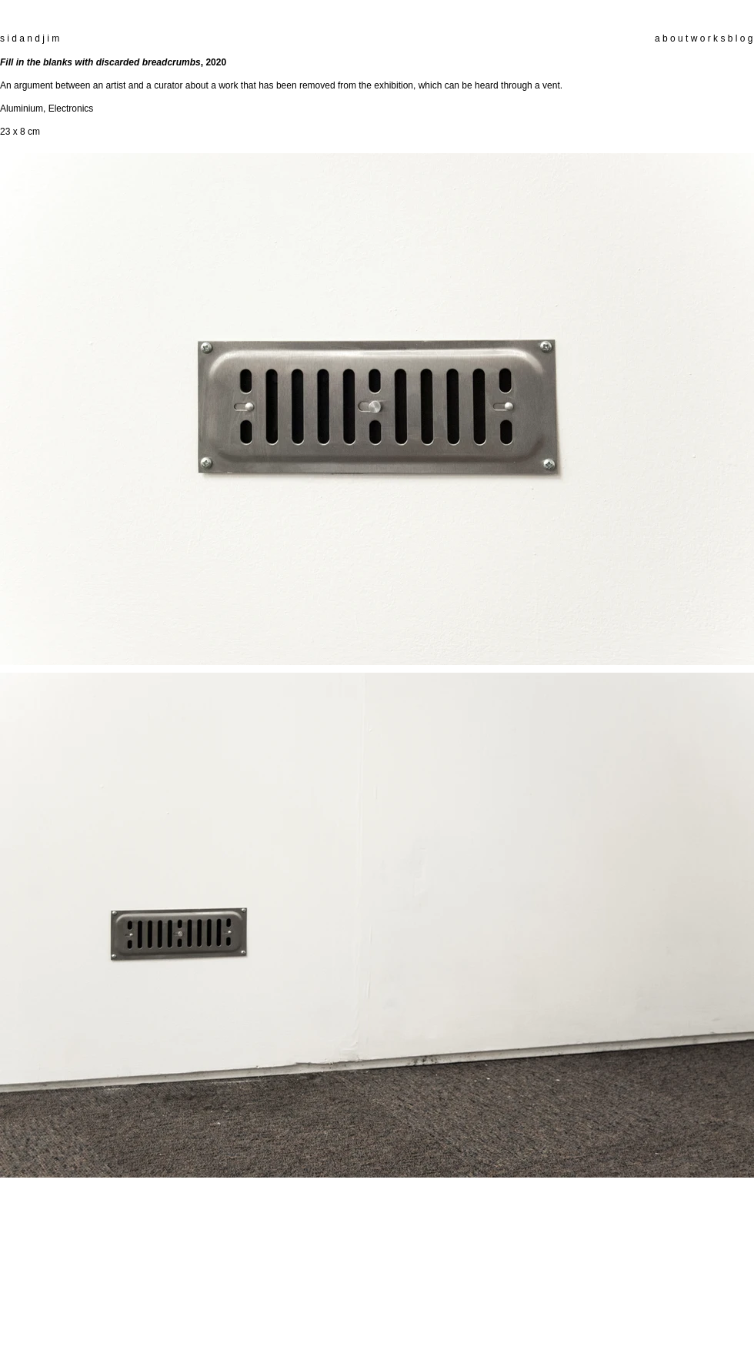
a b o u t (671, 38)
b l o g (738, 38)
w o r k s (708, 38)
